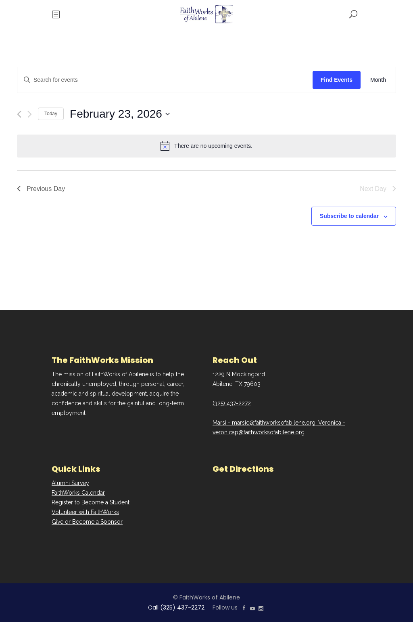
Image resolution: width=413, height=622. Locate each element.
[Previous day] (19, 114)
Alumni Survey (70, 483)
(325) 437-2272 (232, 403)
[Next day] (29, 114)
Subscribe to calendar (349, 216)
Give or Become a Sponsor (87, 521)
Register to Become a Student (90, 502)
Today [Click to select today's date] (50, 113)
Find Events (337, 80)
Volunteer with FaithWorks (85, 512)
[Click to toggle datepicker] (120, 114)
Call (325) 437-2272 (176, 607)
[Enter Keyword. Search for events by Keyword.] (165, 80)
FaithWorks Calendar (78, 492)
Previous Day (41, 188)
